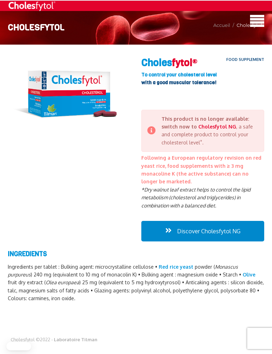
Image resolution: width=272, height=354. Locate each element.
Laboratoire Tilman (75, 339)
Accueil (221, 25)
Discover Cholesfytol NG (202, 231)
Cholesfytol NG (217, 127)
